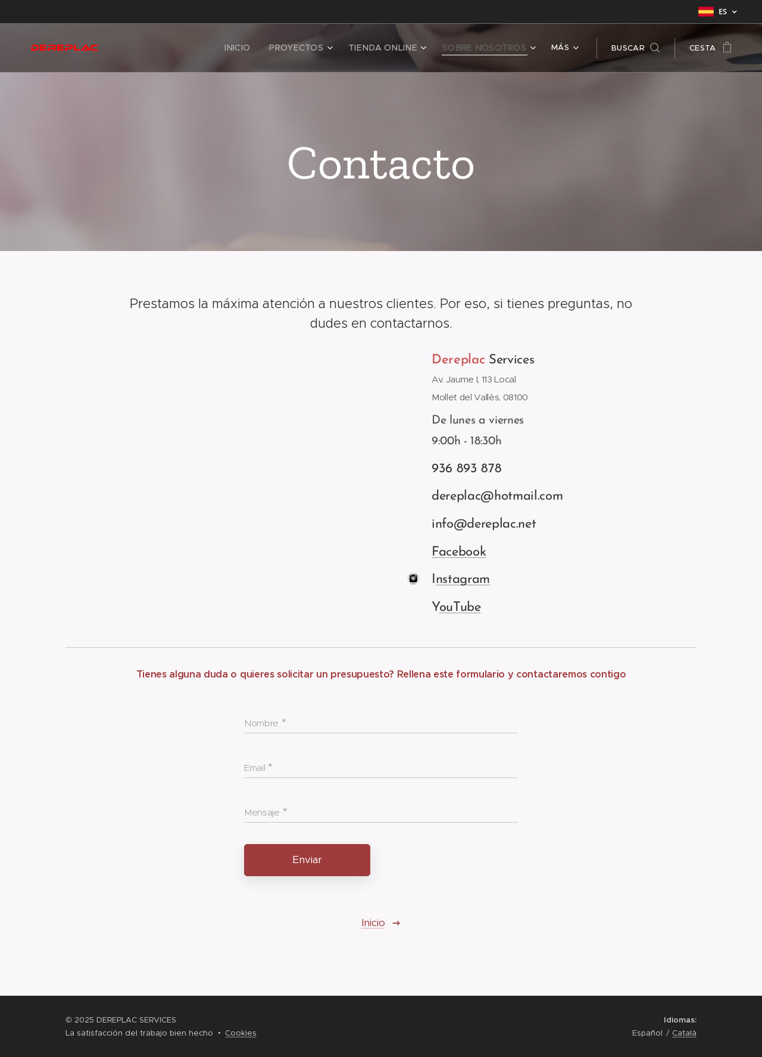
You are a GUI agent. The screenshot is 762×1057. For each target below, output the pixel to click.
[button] (635, 48)
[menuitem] (160, 48)
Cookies (241, 1033)
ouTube (460, 607)
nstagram (463, 579)
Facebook (459, 552)
